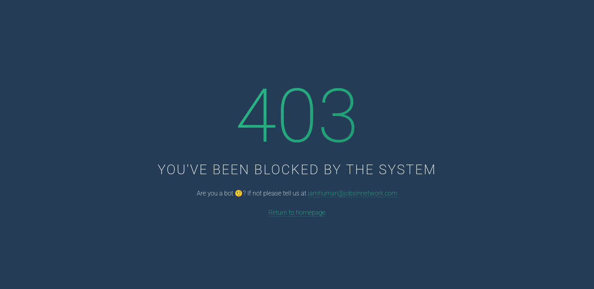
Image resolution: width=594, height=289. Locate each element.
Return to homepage (297, 212)
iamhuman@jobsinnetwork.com (352, 193)
